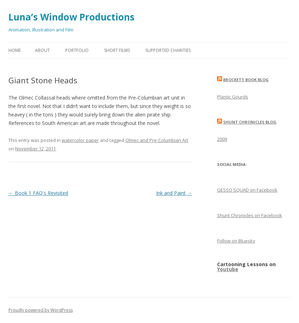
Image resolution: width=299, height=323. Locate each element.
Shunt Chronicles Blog (249, 122)
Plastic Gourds (232, 97)
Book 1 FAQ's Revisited (38, 193)
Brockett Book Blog (246, 79)
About (42, 50)
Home (14, 50)
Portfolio (77, 50)
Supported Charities (168, 50)
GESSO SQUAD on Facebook (247, 190)
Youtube (227, 269)
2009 (222, 139)
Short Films (117, 50)
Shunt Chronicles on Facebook (249, 215)
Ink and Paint (174, 193)
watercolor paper (80, 140)
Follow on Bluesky (236, 241)
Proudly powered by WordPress (40, 310)
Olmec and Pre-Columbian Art (156, 140)
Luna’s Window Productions (71, 17)
